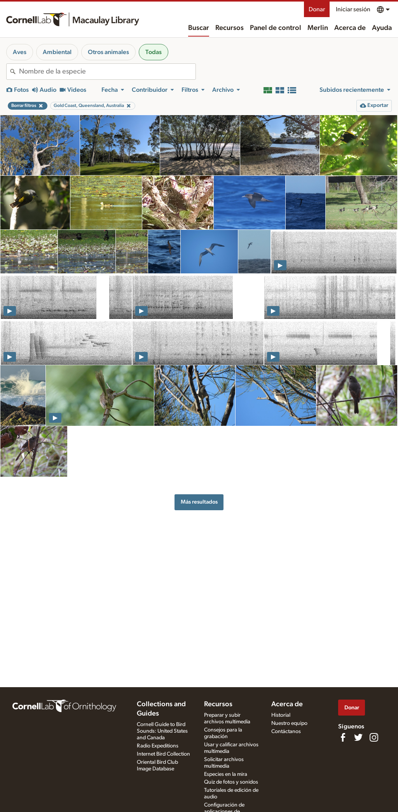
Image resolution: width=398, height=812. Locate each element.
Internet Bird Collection (163, 754)
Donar (317, 9)
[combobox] (107, 71)
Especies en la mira (225, 774)
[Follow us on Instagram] (374, 737)
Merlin (317, 28)
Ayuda (382, 28)
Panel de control (275, 28)
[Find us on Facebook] (342, 737)
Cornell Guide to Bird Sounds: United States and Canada (162, 731)
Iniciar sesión (353, 9)
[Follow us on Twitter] (358, 737)
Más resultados (199, 502)
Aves (19, 52)
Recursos (229, 28)
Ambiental (57, 52)
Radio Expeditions (157, 746)
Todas (153, 52)
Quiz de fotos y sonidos (231, 782)
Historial (280, 715)
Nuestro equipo (289, 723)
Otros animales (108, 52)
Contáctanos (286, 731)
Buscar (198, 28)
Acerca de (350, 28)
